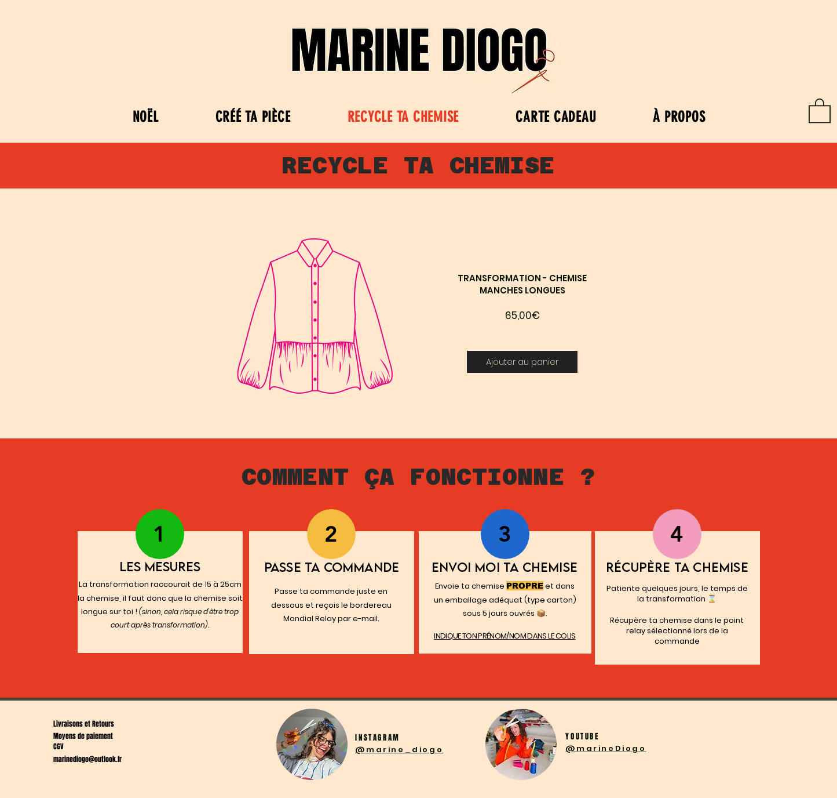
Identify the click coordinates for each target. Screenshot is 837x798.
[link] (820, 110)
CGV (58, 746)
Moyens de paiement (83, 736)
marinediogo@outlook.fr (87, 759)
